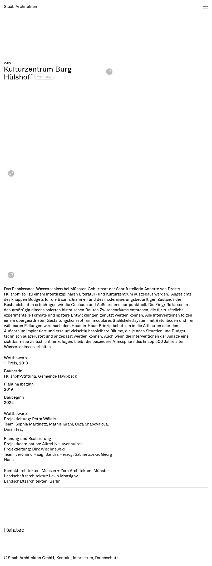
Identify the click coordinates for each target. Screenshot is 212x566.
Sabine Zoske (87, 454)
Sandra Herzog (59, 454)
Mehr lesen (44, 76)
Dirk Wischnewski (48, 449)
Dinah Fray (14, 429)
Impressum (83, 558)
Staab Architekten (20, 6)
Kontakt (63, 558)
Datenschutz (106, 558)
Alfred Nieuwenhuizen (62, 444)
